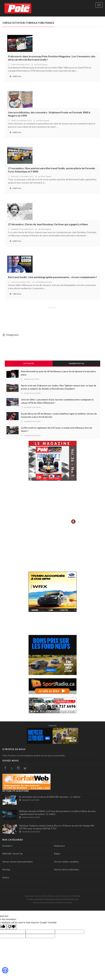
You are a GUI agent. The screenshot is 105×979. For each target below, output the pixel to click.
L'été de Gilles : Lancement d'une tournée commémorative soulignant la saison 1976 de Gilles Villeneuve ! (57, 401)
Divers (5, 877)
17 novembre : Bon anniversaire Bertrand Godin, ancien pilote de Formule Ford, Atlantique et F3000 (51, 170)
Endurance (59, 846)
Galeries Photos (76, 363)
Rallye (57, 853)
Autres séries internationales (17, 861)
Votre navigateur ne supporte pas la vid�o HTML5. (53, 504)
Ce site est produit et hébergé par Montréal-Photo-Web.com (52, 899)
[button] (5, 970)
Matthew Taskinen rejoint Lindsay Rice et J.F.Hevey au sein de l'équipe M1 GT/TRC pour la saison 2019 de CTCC (56, 827)
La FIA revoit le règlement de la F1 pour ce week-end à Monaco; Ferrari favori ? (56, 429)
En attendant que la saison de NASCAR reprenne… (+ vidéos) (49, 797)
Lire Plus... (16, 76)
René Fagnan (42, 64)
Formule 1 (7, 846)
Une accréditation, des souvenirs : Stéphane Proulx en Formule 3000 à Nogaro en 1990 (49, 114)
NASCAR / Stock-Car (12, 853)
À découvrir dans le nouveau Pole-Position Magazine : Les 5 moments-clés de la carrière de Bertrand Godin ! (51, 58)
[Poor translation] (12, 927)
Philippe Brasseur (45, 282)
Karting (6, 869)
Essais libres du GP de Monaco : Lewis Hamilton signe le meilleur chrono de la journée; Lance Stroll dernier (59, 415)
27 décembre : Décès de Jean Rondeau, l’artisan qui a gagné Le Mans (48, 224)
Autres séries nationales (66, 869)
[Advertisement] (52, 318)
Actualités (28, 363)
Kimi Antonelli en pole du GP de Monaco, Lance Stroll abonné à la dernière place (58, 373)
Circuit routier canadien (66, 861)
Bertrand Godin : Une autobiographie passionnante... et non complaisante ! (52, 277)
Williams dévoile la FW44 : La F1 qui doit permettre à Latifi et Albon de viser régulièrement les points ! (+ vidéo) (57, 812)
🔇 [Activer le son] (73, 521)
